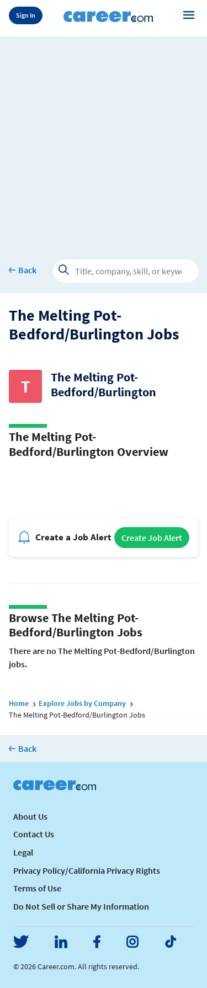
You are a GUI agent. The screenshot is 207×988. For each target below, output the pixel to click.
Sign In (25, 15)
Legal (23, 852)
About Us (30, 816)
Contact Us (33, 834)
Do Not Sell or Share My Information (81, 906)
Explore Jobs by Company (82, 703)
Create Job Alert (151, 537)
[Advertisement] (103, 139)
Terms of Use (37, 888)
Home (19, 703)
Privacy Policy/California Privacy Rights (86, 870)
